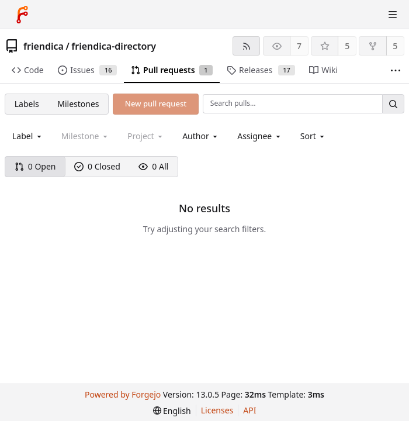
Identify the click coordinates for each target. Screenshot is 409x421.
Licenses (217, 410)
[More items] (395, 70)
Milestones (78, 103)
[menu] (313, 136)
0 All (153, 166)
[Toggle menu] (392, 14)
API (249, 410)
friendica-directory (113, 46)
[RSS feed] (246, 46)
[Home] (22, 14)
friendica (43, 46)
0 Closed (97, 166)
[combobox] (28, 136)
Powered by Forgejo (123, 394)
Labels (27, 103)
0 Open (35, 166)
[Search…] (393, 103)
